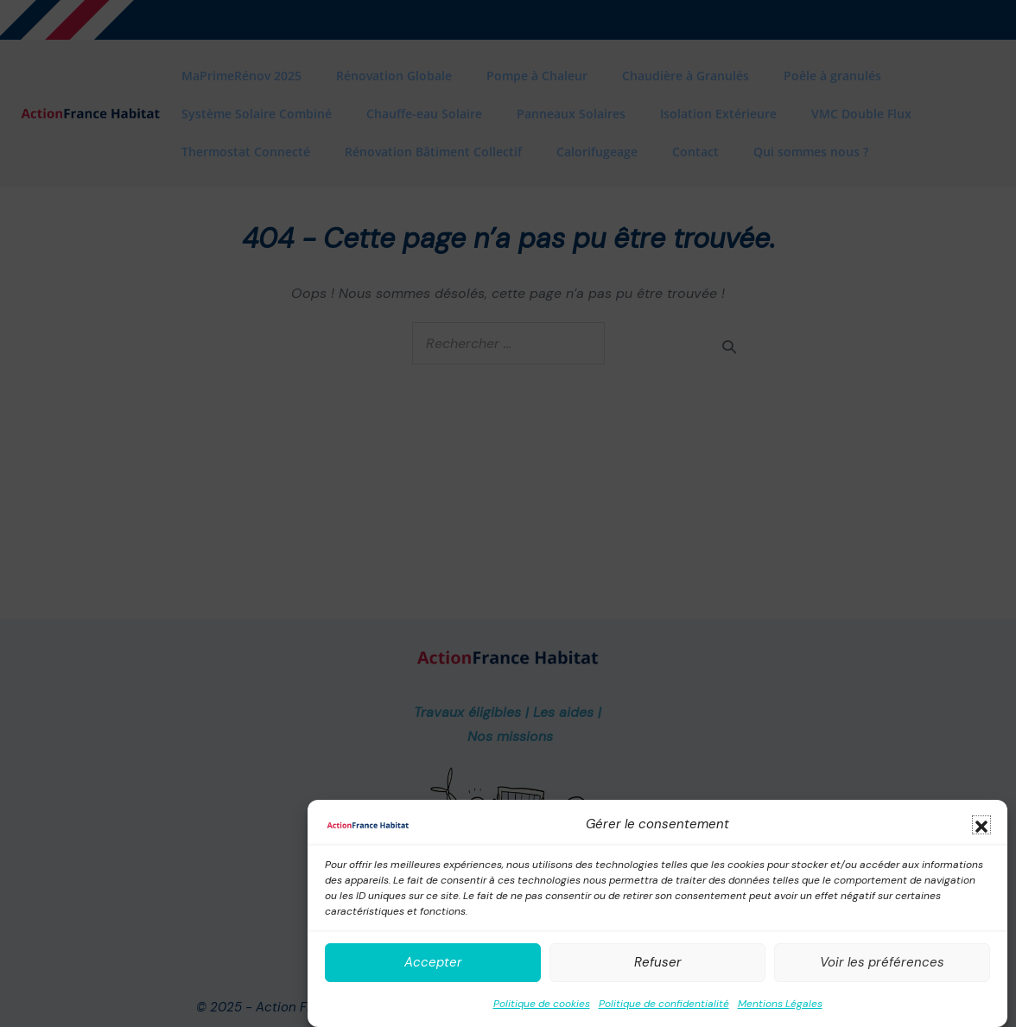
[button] (981, 825)
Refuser (658, 962)
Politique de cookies (541, 1004)
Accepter (433, 962)
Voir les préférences (882, 962)
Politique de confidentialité (664, 1004)
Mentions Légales (780, 1004)
